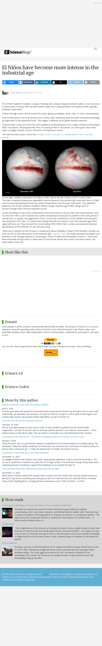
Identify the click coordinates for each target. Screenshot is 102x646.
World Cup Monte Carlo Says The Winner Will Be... (26, 404)
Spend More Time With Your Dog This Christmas (25, 453)
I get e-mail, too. (9, 543)
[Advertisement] (40, 24)
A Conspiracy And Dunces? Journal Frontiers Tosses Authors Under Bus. (36, 505)
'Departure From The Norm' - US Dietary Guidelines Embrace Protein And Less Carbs (43, 437)
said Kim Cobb (59, 233)
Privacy (45, 574)
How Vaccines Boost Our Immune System (22, 420)
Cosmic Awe (8, 524)
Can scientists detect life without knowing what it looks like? (31, 469)
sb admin (17, 92)
